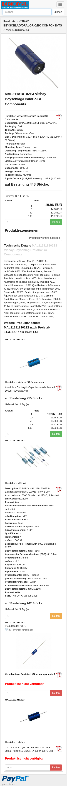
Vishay (21, 742)
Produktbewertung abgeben (44, 237)
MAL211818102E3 (14, 339)
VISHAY (22, 483)
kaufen (56, 222)
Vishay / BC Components (31, 382)
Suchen (58, 11)
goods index (8, 784)
